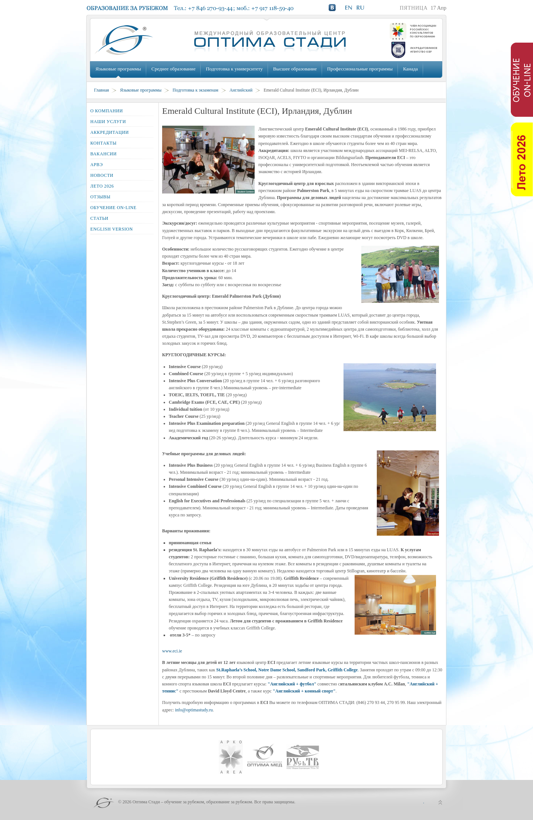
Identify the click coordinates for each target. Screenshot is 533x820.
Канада (410, 69)
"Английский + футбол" (293, 684)
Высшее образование (295, 69)
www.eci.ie (172, 651)
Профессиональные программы (360, 69)
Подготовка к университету (234, 69)
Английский (240, 90)
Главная (101, 90)
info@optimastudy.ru (194, 709)
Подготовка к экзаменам (195, 90)
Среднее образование (173, 69)
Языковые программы (118, 69)
